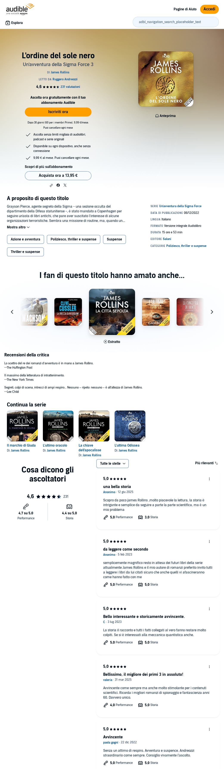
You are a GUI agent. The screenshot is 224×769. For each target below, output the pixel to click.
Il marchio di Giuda (21, 445)
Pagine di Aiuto (185, 9)
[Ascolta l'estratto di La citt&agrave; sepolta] (112, 342)
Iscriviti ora (58, 112)
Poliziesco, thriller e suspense (73, 239)
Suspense (114, 239)
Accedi (209, 9)
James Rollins (20, 450)
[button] (51, 185)
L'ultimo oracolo (55, 445)
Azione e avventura (25, 239)
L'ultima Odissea (127, 445)
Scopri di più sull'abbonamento (48, 167)
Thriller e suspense (25, 252)
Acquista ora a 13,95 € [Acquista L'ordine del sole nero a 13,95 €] (58, 175)
